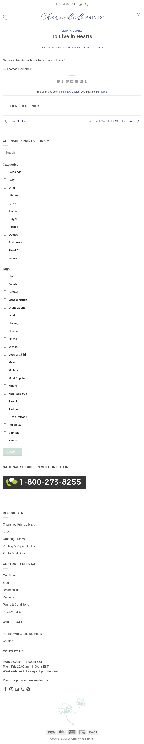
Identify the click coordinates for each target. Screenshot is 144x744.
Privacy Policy (12, 611)
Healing (11, 323)
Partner (11, 409)
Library (66, 31)
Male (9, 362)
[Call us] (23, 689)
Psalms (11, 226)
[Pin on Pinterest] (76, 81)
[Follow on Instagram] (60, 4)
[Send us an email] (17, 689)
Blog (9, 179)
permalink (101, 91)
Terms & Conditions (16, 604)
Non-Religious (15, 393)
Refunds (8, 597)
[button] (6, 17)
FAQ (6, 531)
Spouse (11, 440)
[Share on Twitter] (67, 81)
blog (9, 276)
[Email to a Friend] (72, 81)
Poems (10, 211)
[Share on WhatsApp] (58, 81)
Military (11, 370)
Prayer (10, 219)
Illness (10, 339)
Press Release (15, 417)
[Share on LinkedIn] (81, 81)
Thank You (13, 250)
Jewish (11, 346)
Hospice (11, 331)
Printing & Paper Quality (19, 546)
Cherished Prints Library (19, 524)
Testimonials (11, 590)
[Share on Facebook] (62, 81)
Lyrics (10, 203)
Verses (10, 258)
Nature (10, 385)
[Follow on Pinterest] (67, 4)
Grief (9, 187)
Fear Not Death (16, 121)
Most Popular (15, 378)
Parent (10, 401)
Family (10, 284)
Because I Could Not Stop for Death (114, 121)
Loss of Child (15, 354)
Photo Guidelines (14, 553)
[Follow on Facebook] (57, 4)
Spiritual (12, 432)
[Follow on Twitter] (64, 4)
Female (11, 292)
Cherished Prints (92, 47)
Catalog (8, 640)
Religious (12, 424)
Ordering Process (14, 539)
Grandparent (14, 307)
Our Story (9, 575)
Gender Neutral (16, 299)
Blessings (12, 172)
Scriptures (13, 242)
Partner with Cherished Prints (22, 633)
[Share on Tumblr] (85, 81)
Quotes (77, 31)
